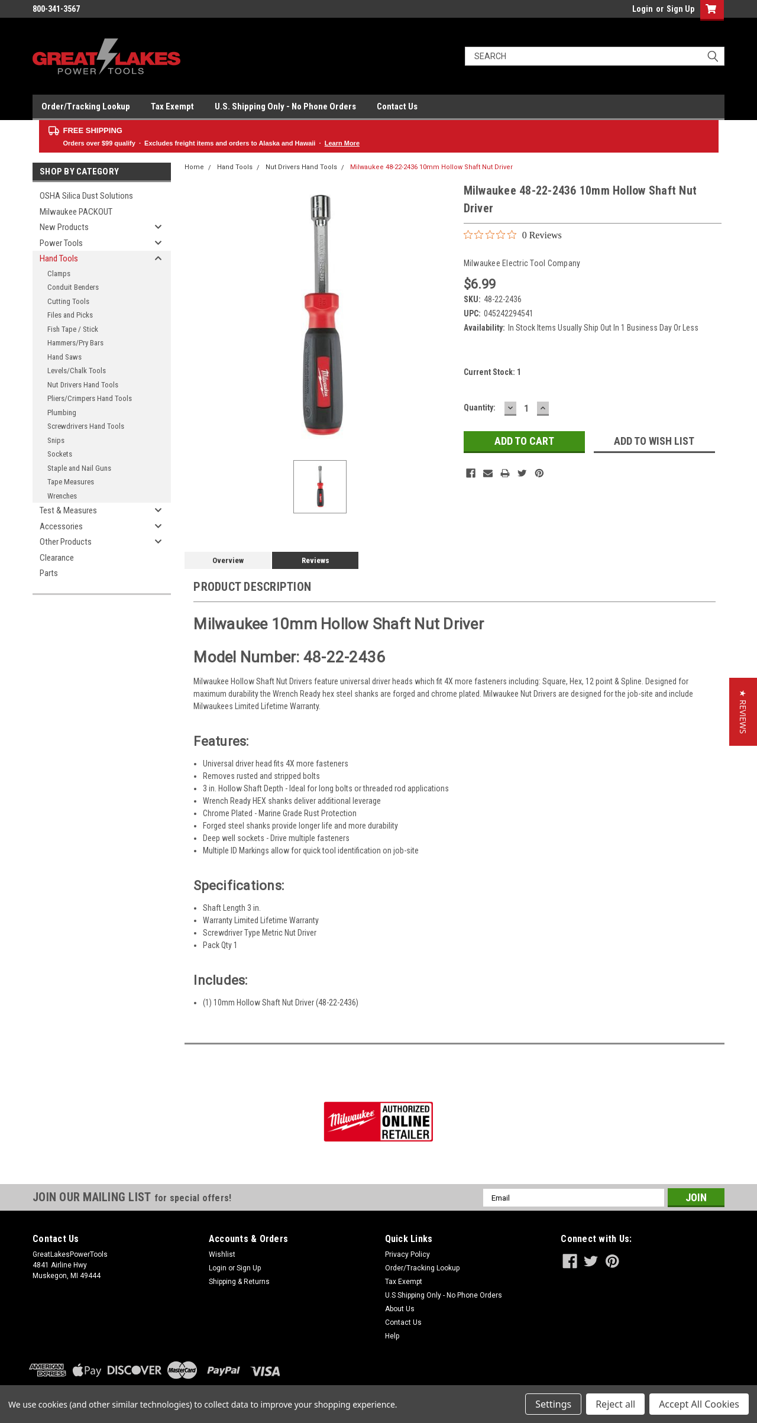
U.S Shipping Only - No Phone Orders (443, 1295)
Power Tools (61, 243)
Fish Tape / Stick (72, 329)
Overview (228, 560)
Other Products (66, 541)
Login (642, 9)
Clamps (58, 273)
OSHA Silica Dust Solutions (86, 195)
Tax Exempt (172, 106)
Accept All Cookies (699, 1404)
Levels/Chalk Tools (76, 370)
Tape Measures (70, 481)
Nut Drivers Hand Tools (82, 384)
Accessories (61, 526)
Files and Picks (70, 315)
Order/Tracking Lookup (85, 106)
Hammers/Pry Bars (75, 342)
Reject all (615, 1404)
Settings (553, 1404)
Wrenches (62, 495)
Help (392, 1336)
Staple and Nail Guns (79, 468)
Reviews (315, 560)
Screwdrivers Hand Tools (85, 426)
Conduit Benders (73, 287)
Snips (55, 440)
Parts (49, 573)
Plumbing (61, 412)
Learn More (342, 143)
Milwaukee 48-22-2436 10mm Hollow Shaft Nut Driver (431, 167)
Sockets (59, 453)
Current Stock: (492, 372)
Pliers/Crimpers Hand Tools (89, 398)
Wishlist (222, 1254)
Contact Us (397, 106)
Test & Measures (68, 510)
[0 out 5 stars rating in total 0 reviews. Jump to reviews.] (513, 235)
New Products (64, 227)
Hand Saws (64, 356)
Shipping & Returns (239, 1282)
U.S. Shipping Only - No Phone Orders (285, 106)
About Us (400, 1309)
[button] (743, 712)
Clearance (57, 557)
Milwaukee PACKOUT (76, 211)
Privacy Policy (407, 1254)
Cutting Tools (68, 301)
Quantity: (480, 407)
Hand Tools (59, 258)
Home (194, 167)
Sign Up (680, 9)
